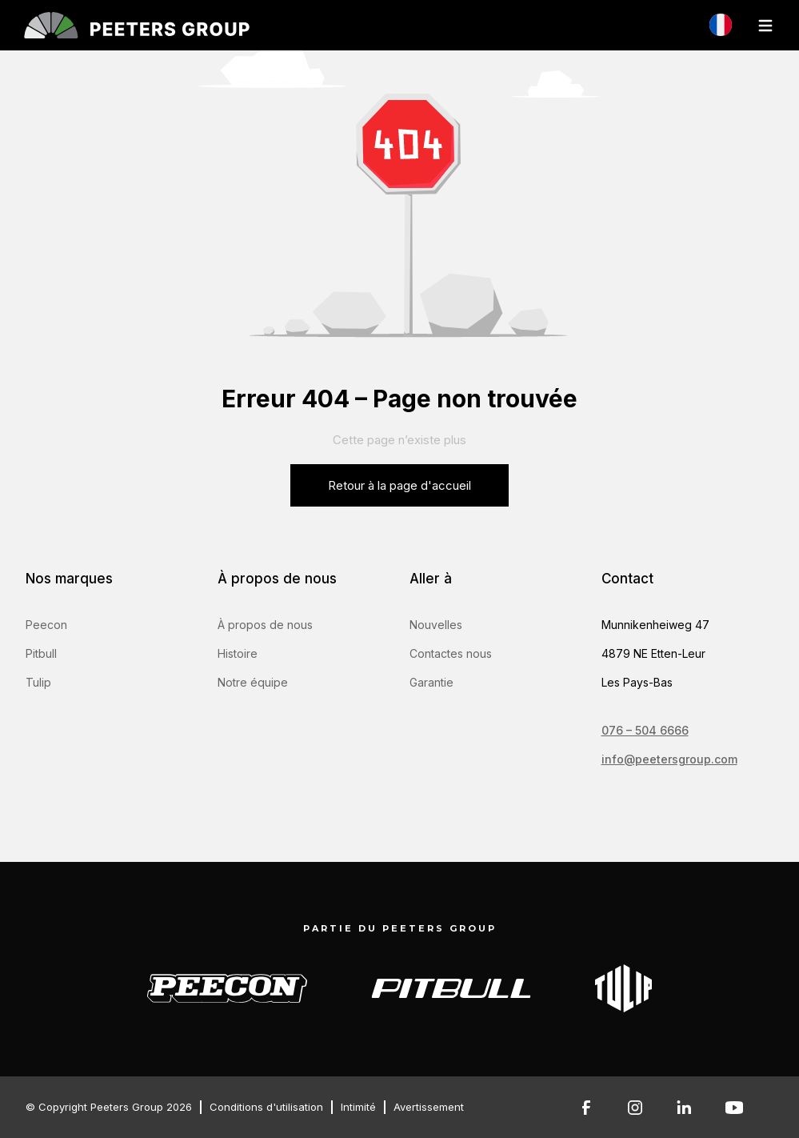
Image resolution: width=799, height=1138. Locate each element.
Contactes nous (450, 653)
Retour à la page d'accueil (399, 485)
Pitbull (41, 653)
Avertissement (429, 1106)
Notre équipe (253, 682)
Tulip (38, 682)
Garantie (431, 682)
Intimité (358, 1106)
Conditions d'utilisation (266, 1106)
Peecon (46, 624)
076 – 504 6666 (645, 730)
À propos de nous (265, 624)
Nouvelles (435, 624)
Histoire (238, 653)
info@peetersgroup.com (669, 759)
